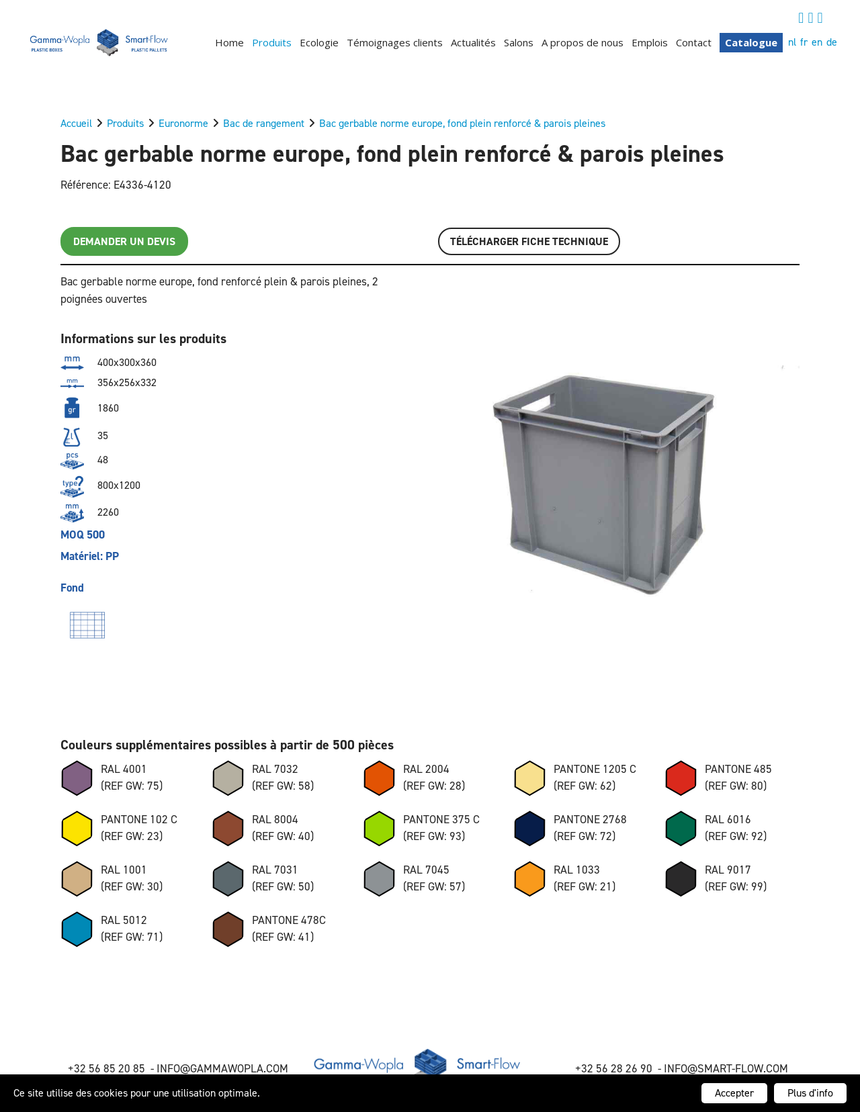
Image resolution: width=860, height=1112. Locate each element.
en (817, 42)
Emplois (650, 42)
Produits (272, 42)
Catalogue (751, 42)
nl (792, 42)
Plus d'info (810, 1093)
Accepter (734, 1093)
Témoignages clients (395, 42)
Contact (694, 42)
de (831, 42)
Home (229, 42)
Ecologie (319, 42)
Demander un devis (124, 241)
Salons (518, 42)
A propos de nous (583, 42)
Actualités (473, 42)
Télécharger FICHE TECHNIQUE (529, 241)
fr (804, 42)
